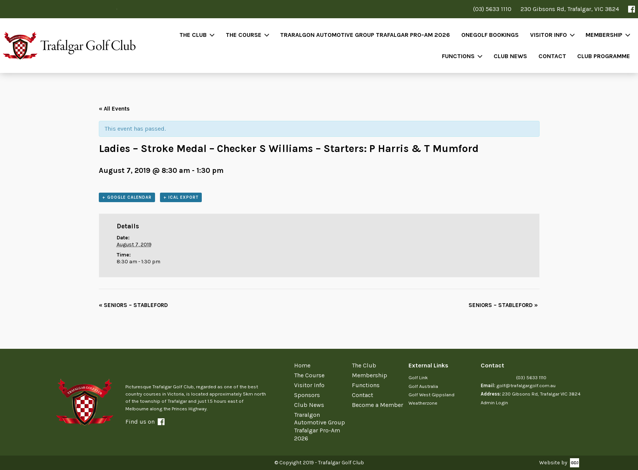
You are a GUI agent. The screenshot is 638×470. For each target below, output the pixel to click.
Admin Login (494, 402)
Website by (553, 462)
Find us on (145, 421)
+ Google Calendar (127, 197)
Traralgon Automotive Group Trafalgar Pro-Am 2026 (365, 34)
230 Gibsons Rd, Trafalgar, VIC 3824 (570, 9)
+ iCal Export (180, 197)
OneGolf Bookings (490, 34)
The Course (243, 34)
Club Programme (603, 56)
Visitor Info (548, 34)
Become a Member (377, 404)
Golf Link (418, 377)
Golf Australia (423, 386)
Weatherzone (422, 403)
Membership (604, 34)
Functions (458, 56)
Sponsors (307, 395)
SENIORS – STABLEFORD (133, 305)
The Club (193, 34)
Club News (510, 56)
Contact (552, 56)
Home (302, 365)
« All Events (114, 108)
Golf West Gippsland (431, 394)
